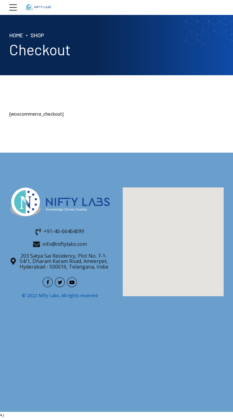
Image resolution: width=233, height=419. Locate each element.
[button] (173, 236)
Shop (37, 35)
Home (16, 35)
